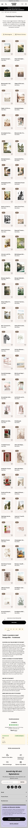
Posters (8, 12)
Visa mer (14, 622)
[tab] (22, 4)
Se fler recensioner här (14, 748)
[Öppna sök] (6, 4)
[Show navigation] (2, 4)
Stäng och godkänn (14, 819)
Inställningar (14, 823)
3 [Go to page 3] (13, 629)
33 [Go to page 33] (19, 629)
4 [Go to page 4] (16, 629)
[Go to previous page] (5, 629)
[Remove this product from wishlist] (11, 54)
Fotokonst (14, 12)
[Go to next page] (22, 629)
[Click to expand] (14, 792)
